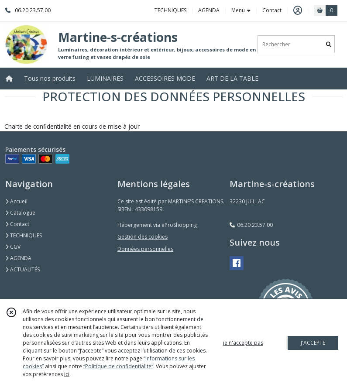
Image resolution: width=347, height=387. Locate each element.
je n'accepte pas (243, 342)
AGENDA (18, 258)
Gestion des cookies (142, 236)
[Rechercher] (328, 44)
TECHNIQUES (23, 235)
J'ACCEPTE (313, 342)
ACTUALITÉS (22, 269)
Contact (272, 10)
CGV (13, 246)
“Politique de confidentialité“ (118, 366)
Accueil (16, 201)
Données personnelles (145, 249)
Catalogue (20, 212)
